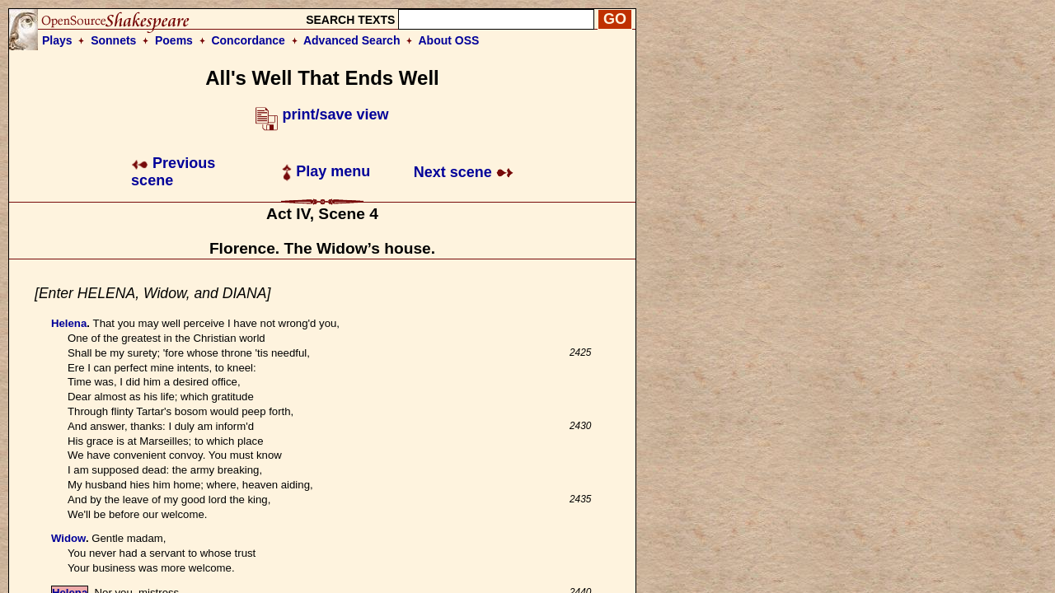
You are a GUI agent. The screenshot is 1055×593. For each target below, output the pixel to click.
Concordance (247, 40)
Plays (57, 40)
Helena (69, 323)
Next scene (463, 172)
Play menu (326, 171)
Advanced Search (352, 40)
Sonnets (113, 40)
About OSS (449, 40)
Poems (174, 40)
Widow (68, 538)
